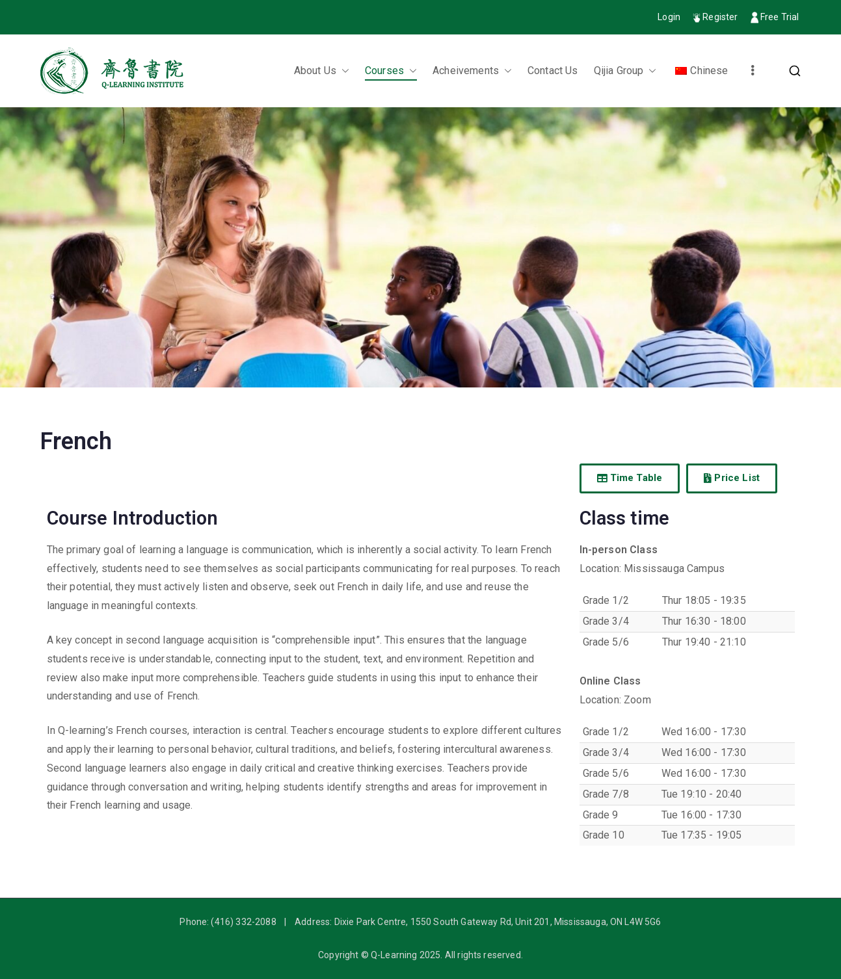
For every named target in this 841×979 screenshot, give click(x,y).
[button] (342, 71)
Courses (391, 71)
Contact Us (552, 70)
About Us (321, 71)
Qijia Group (625, 71)
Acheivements (472, 71)
